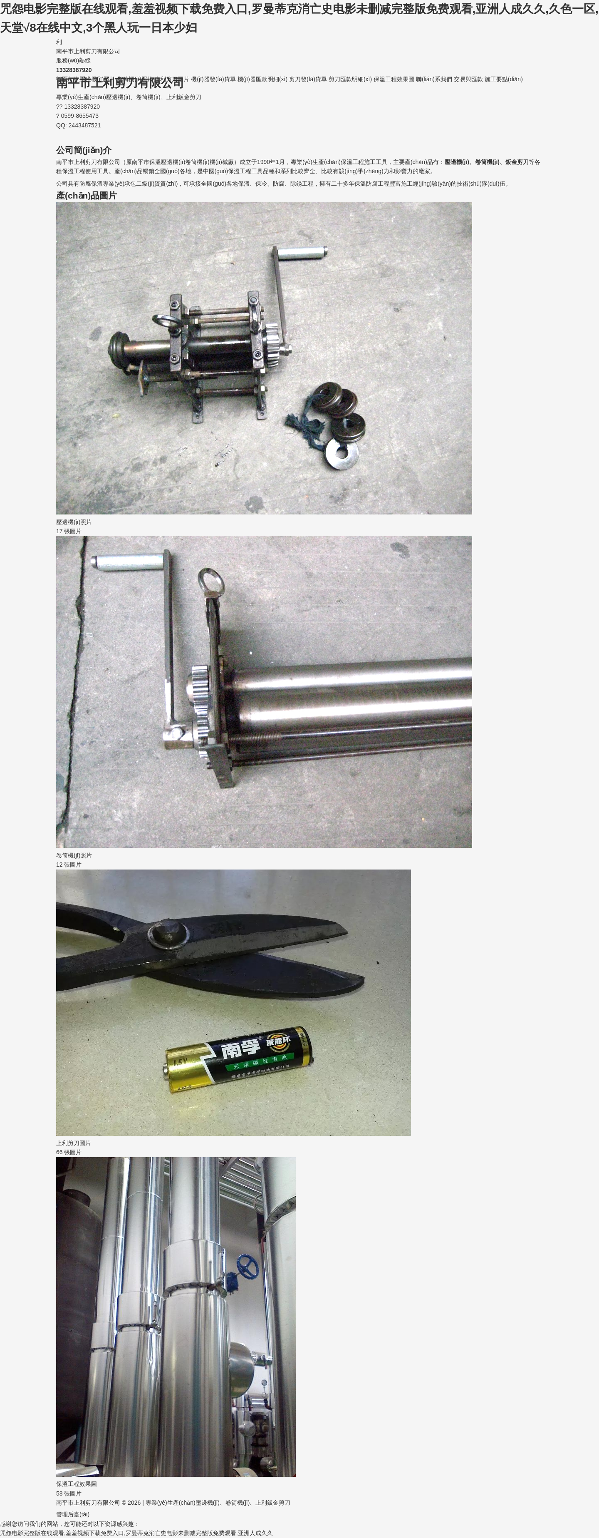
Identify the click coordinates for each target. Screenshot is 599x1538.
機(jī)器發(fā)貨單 (213, 79)
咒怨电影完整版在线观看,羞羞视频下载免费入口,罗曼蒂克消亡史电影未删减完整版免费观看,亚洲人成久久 (136, 1533)
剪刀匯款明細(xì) (350, 79)
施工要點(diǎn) (504, 79)
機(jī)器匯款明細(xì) (263, 79)
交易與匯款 (468, 79)
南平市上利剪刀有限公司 (299, 46)
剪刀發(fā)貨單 (308, 79)
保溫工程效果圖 (394, 79)
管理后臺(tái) (72, 1514)
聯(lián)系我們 (434, 79)
